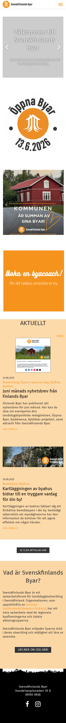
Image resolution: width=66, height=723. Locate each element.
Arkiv (60, 336)
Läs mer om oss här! (33, 650)
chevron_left (7, 47)
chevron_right (59, 47)
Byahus (24, 484)
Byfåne (55, 382)
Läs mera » (10, 429)
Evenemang (11, 382)
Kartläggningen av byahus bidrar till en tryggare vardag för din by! (30, 494)
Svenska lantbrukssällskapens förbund (24, 607)
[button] (60, 4)
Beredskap (10, 484)
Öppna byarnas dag (35, 382)
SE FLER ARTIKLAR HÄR (33, 550)
